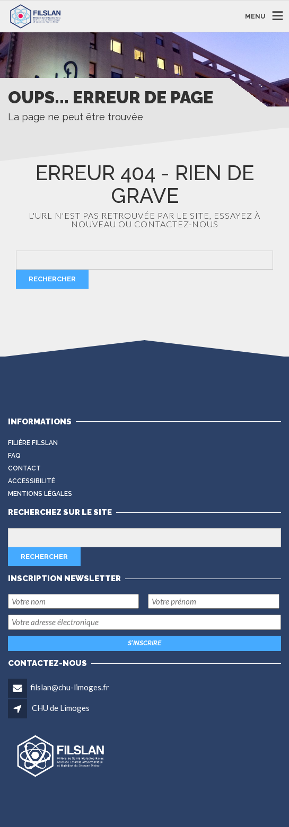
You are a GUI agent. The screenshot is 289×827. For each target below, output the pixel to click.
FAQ (14, 455)
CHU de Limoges (61, 708)
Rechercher (52, 279)
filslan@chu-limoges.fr (69, 687)
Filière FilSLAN (33, 443)
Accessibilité (31, 481)
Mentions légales (40, 493)
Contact (24, 468)
